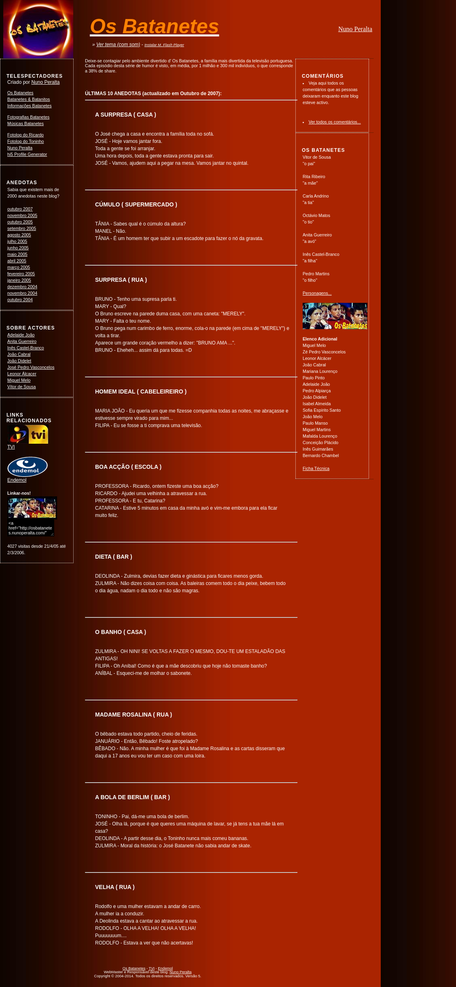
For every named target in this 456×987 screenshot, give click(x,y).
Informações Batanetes (29, 105)
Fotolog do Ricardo (25, 134)
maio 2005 (17, 254)
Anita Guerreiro (21, 341)
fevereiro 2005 (21, 273)
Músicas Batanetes (25, 123)
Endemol (27, 477)
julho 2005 (17, 241)
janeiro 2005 (19, 280)
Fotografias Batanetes (28, 117)
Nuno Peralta (355, 29)
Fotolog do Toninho (25, 141)
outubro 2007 (20, 208)
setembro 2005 (21, 228)
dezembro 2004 (22, 286)
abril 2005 (16, 260)
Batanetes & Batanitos (28, 99)
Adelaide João (21, 334)
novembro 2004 (22, 293)
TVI (28, 444)
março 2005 (18, 267)
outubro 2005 (20, 221)
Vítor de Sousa (21, 386)
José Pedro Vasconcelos (31, 367)
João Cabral (18, 354)
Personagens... (317, 293)
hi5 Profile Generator (27, 154)
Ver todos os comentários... (335, 121)
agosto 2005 (19, 234)
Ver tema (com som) (118, 44)
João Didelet (19, 360)
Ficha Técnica (316, 468)
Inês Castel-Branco (25, 347)
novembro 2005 (22, 215)
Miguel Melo (18, 380)
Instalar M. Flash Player (164, 45)
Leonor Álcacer (21, 373)
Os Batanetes (20, 92)
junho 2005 (18, 247)
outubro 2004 (20, 299)
